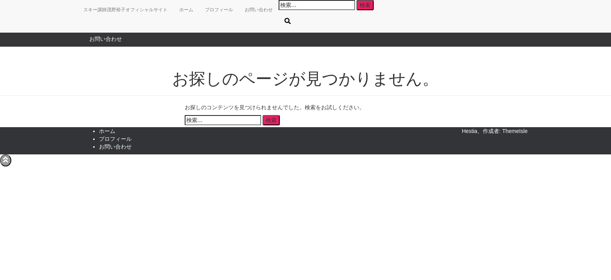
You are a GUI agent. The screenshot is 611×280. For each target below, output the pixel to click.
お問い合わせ (105, 39)
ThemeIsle (515, 131)
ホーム (186, 9)
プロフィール (219, 9)
